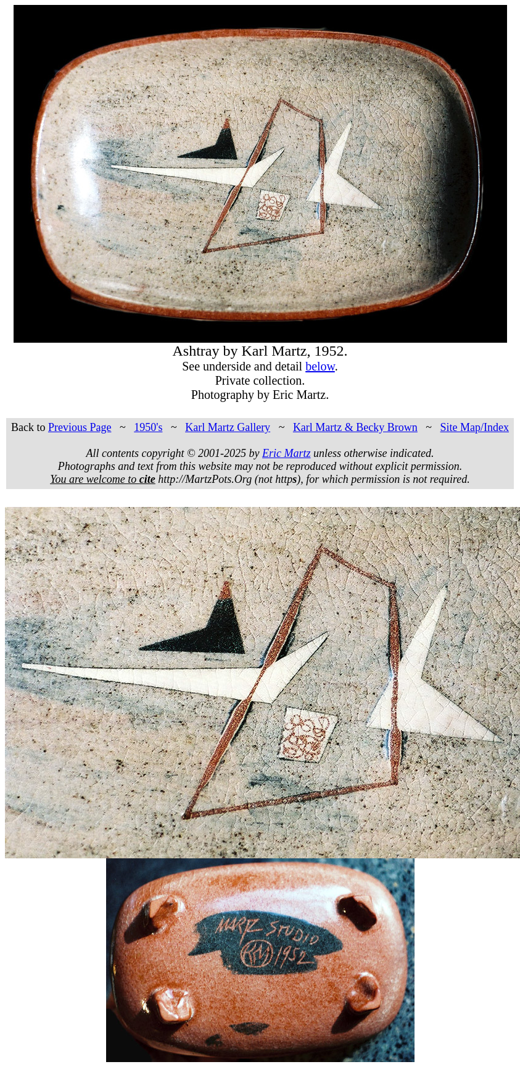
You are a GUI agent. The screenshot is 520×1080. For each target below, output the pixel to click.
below (320, 366)
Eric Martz (286, 453)
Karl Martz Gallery (227, 427)
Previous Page (80, 427)
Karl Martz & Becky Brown (355, 427)
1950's (148, 427)
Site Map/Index (474, 427)
